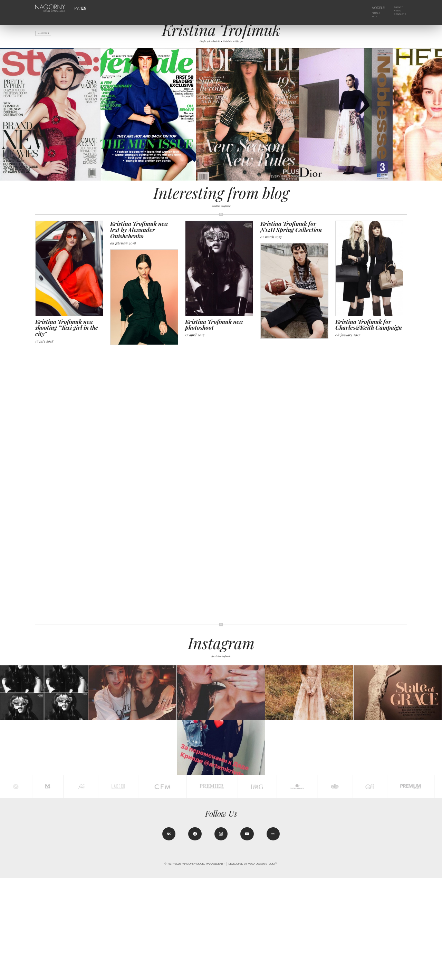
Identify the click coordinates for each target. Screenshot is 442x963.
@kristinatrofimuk (221, 661)
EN (83, 8)
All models (47, 35)
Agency (395, 8)
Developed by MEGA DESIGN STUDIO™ (253, 948)
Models (373, 8)
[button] (432, 120)
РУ (77, 8)
